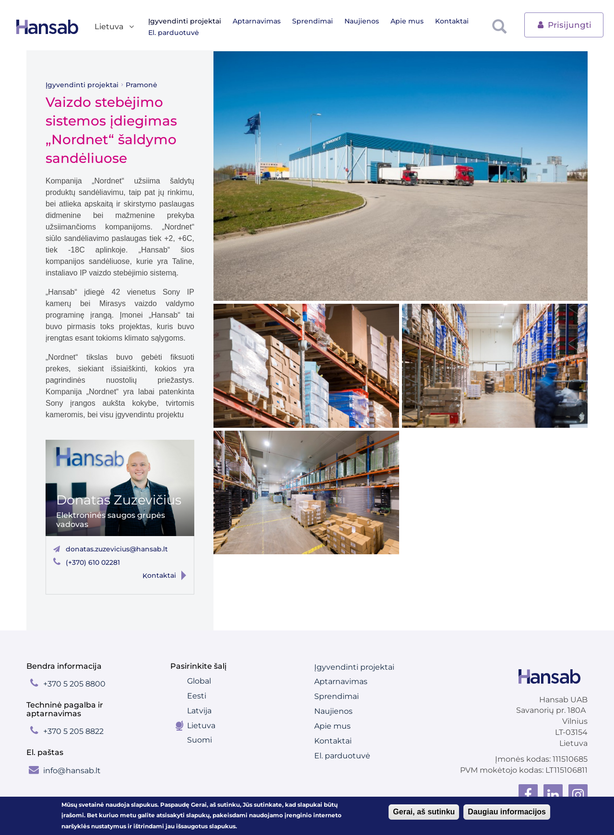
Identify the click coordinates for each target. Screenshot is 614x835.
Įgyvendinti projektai (184, 21)
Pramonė (141, 84)
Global (199, 681)
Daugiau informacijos (507, 812)
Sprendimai (312, 21)
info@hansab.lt (72, 770)
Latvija (199, 710)
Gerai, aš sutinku (424, 812)
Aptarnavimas (257, 21)
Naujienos (361, 21)
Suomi (199, 739)
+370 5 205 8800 (74, 683)
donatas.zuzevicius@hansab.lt (117, 549)
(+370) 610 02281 (93, 562)
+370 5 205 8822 (73, 731)
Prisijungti (563, 24)
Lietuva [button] (114, 27)
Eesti (196, 695)
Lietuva (201, 725)
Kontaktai (452, 21)
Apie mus (407, 21)
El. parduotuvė (173, 32)
